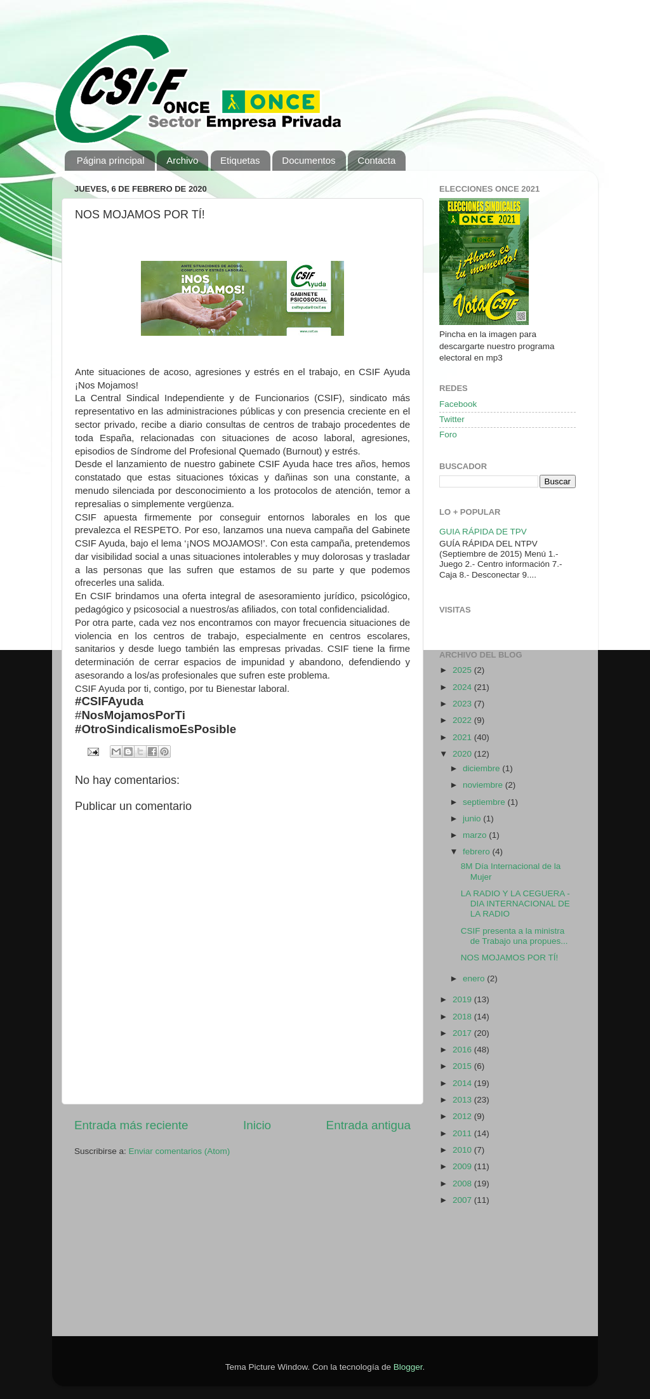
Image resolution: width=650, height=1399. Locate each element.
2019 (463, 999)
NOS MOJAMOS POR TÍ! (510, 957)
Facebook (458, 404)
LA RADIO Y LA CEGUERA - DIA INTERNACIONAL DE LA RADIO (515, 903)
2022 (463, 720)
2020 (463, 754)
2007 (463, 1200)
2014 (463, 1083)
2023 (463, 703)
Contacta (376, 160)
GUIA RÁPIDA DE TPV (483, 531)
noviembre (484, 785)
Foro (448, 434)
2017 (463, 1033)
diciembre (482, 768)
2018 (463, 1016)
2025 (463, 670)
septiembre (485, 802)
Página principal (111, 160)
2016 (463, 1049)
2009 (463, 1166)
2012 (463, 1116)
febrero (478, 851)
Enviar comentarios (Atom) (179, 1151)
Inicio (257, 1125)
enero (475, 978)
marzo (476, 835)
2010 (463, 1150)
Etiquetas (240, 160)
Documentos (308, 160)
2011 (463, 1133)
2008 (463, 1183)
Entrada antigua (368, 1125)
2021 (463, 737)
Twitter (452, 419)
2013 (463, 1099)
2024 (463, 687)
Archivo (182, 160)
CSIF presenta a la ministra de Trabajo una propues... (514, 936)
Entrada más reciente (131, 1125)
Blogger (408, 1367)
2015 (463, 1066)
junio (473, 818)
